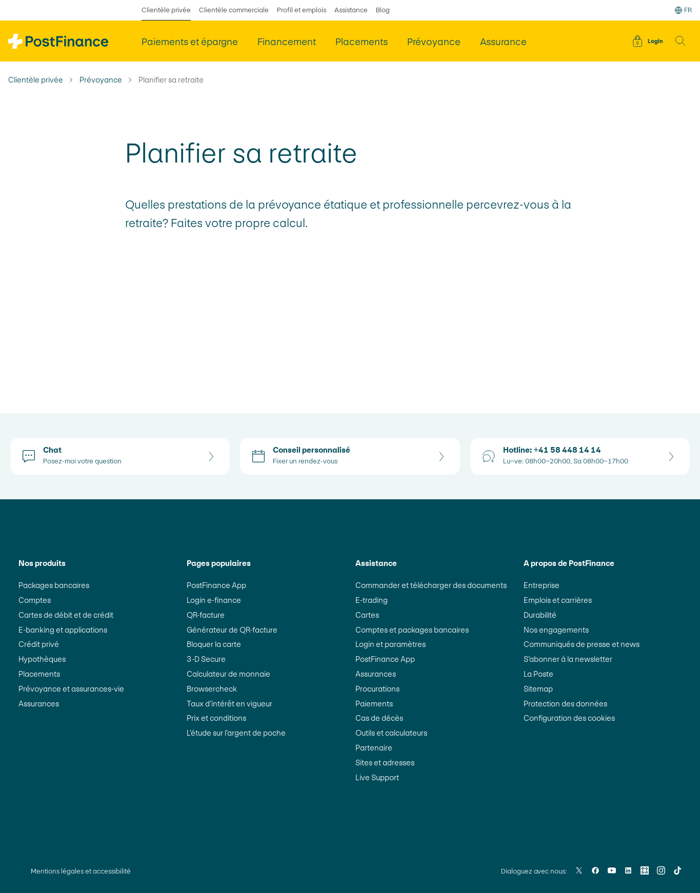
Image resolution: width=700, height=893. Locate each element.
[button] (680, 41)
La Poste (538, 674)
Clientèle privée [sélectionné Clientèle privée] (166, 10)
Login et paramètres (390, 644)
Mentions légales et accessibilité (81, 871)
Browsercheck (212, 689)
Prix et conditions (216, 718)
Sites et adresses (384, 762)
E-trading (371, 600)
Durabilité (540, 615)
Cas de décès (379, 718)
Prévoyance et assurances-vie (71, 689)
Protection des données (565, 703)
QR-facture (206, 615)
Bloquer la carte (214, 644)
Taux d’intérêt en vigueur (229, 703)
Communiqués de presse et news (581, 644)
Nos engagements (556, 630)
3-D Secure (206, 659)
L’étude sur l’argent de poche (236, 733)
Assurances (38, 703)
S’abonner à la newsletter (568, 659)
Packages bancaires (53, 585)
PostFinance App (216, 585)
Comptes (34, 600)
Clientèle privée (35, 80)
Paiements (374, 703)
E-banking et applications (62, 630)
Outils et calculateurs (391, 733)
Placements (39, 674)
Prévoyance (100, 80)
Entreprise (541, 585)
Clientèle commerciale (234, 10)
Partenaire (373, 748)
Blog (383, 10)
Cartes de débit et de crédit (65, 615)
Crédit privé (38, 644)
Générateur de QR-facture (232, 630)
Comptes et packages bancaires (412, 630)
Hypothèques (42, 659)
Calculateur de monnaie (228, 674)
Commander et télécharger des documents (431, 585)
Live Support (377, 777)
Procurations (377, 689)
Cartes (367, 615)
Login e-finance (214, 600)
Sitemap (538, 689)
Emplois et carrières (558, 600)
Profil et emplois (301, 10)
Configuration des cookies (569, 718)
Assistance (351, 10)
